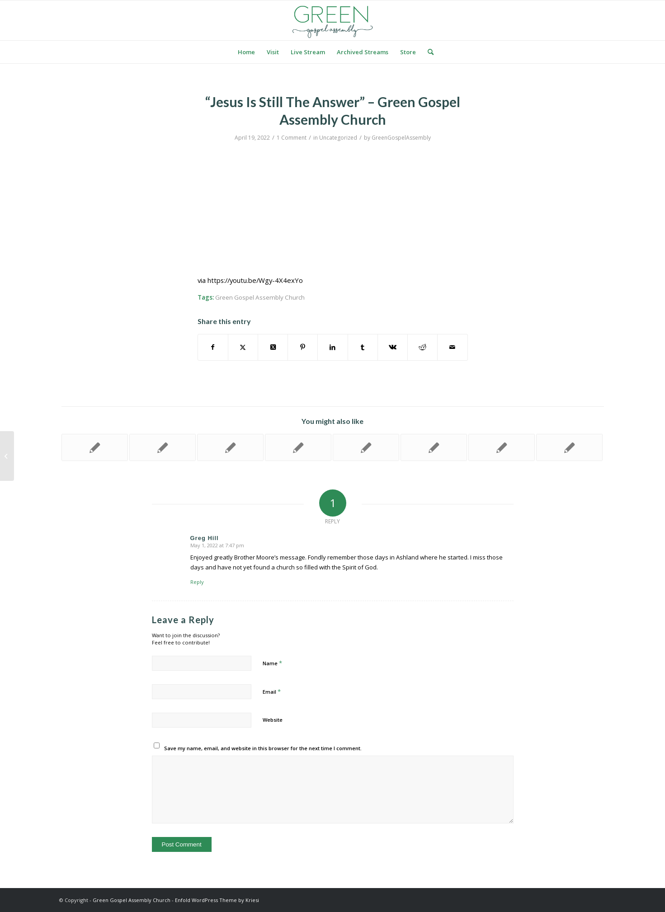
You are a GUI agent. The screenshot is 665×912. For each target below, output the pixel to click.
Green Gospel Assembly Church (260, 297)
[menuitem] (246, 52)
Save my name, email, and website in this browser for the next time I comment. (263, 748)
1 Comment (292, 137)
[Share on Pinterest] (302, 347)
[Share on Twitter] (243, 347)
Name (272, 663)
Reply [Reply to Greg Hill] (197, 581)
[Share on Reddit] (422, 347)
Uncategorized (338, 137)
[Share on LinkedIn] (332, 347)
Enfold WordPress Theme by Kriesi (217, 900)
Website (273, 719)
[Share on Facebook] (213, 347)
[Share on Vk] (392, 347)
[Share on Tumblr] (362, 347)
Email (272, 691)
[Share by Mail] (452, 347)
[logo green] (332, 20)
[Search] (428, 52)
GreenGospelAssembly (401, 137)
